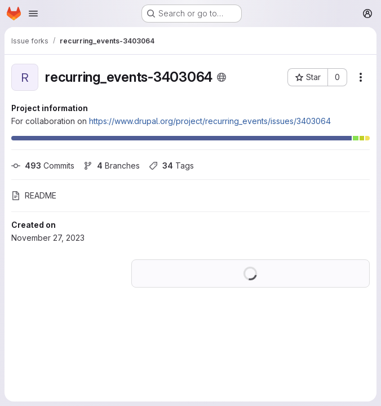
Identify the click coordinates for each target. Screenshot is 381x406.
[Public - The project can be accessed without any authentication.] (221, 77)
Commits (42, 165)
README (33, 195)
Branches (111, 165)
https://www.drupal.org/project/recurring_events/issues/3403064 (210, 121)
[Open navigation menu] (33, 14)
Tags (171, 165)
